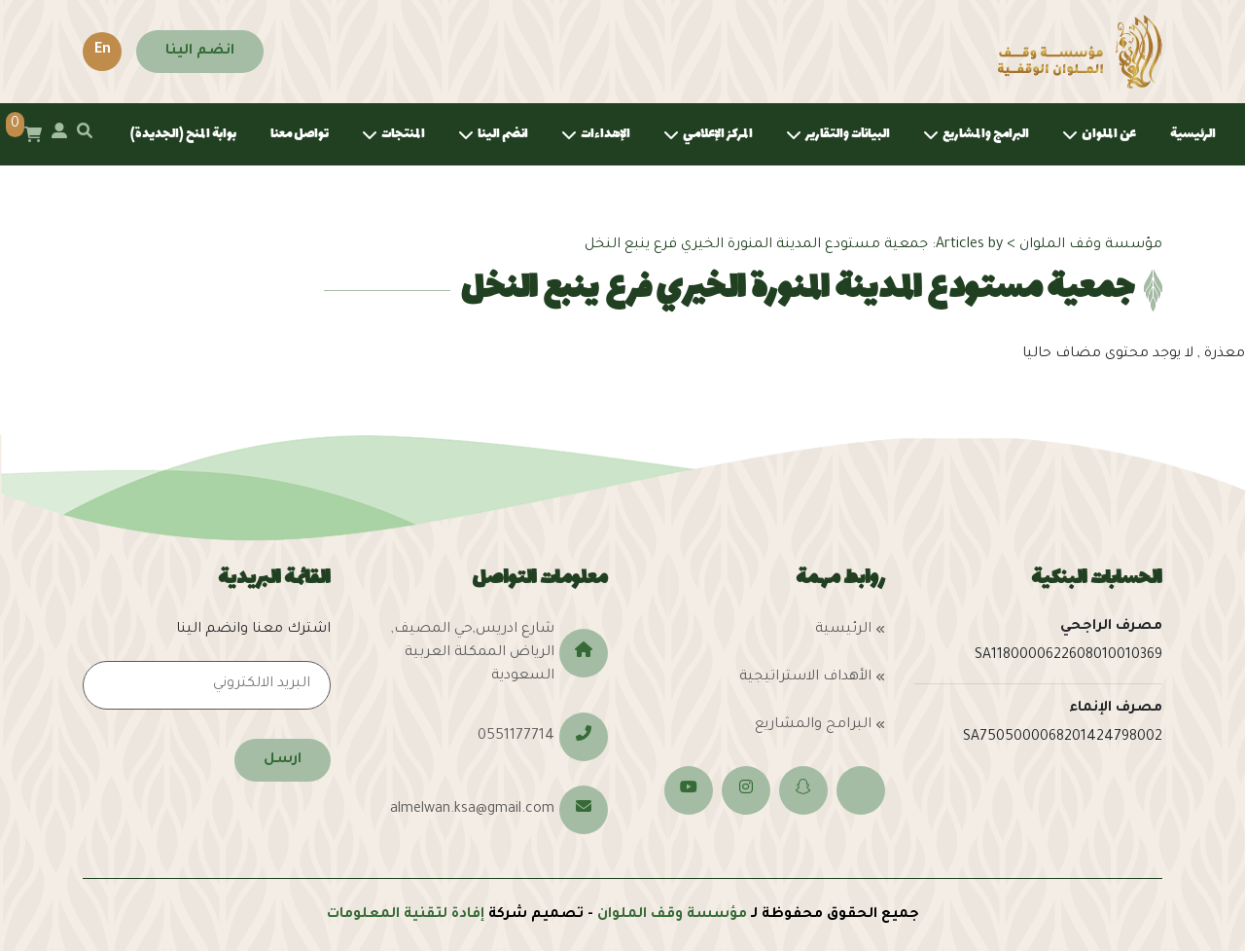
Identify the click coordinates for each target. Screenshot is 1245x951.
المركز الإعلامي (718, 134)
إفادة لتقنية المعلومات (405, 915)
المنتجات (403, 134)
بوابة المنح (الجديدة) (183, 134)
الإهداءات (605, 134)
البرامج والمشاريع (986, 134)
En (102, 50)
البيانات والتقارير (847, 134)
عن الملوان (1109, 134)
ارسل (283, 760)
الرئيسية (1193, 134)
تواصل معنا (299, 134)
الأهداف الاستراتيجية (805, 677)
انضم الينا (199, 51)
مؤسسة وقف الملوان (672, 915)
